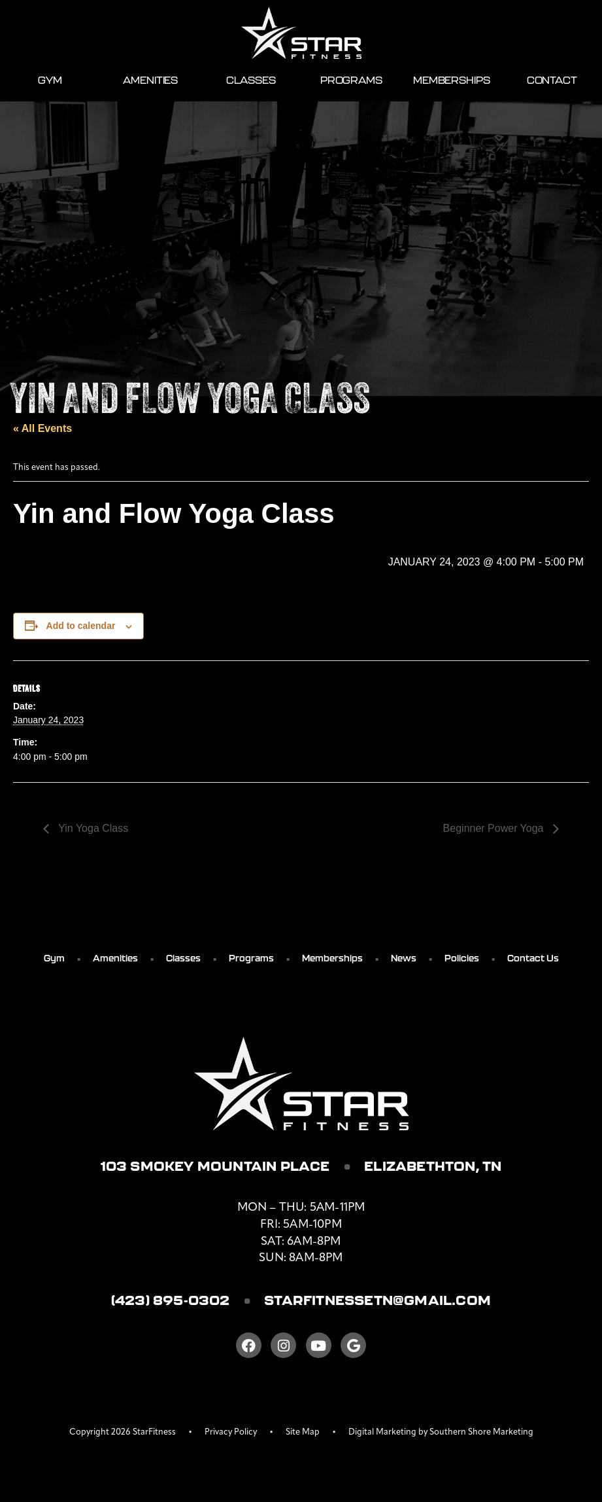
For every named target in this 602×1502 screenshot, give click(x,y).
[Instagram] (283, 1345)
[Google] (353, 1345)
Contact (552, 80)
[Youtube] (318, 1345)
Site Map (303, 1432)
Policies (461, 958)
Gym (50, 80)
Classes (251, 80)
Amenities (150, 80)
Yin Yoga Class (92, 828)
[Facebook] (248, 1345)
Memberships (451, 80)
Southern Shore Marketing (481, 1432)
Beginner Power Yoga (494, 828)
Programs (351, 80)
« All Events (42, 428)
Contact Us (533, 958)
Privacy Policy (231, 1432)
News (403, 958)
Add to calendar (81, 625)
